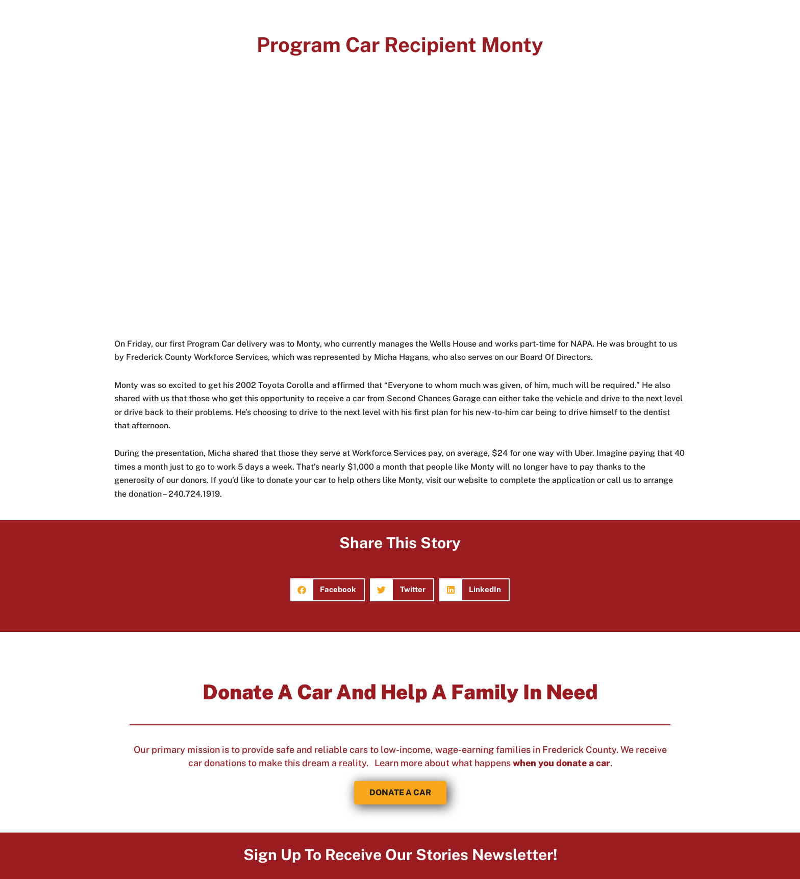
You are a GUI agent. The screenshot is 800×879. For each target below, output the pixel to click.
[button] (327, 589)
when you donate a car (561, 763)
